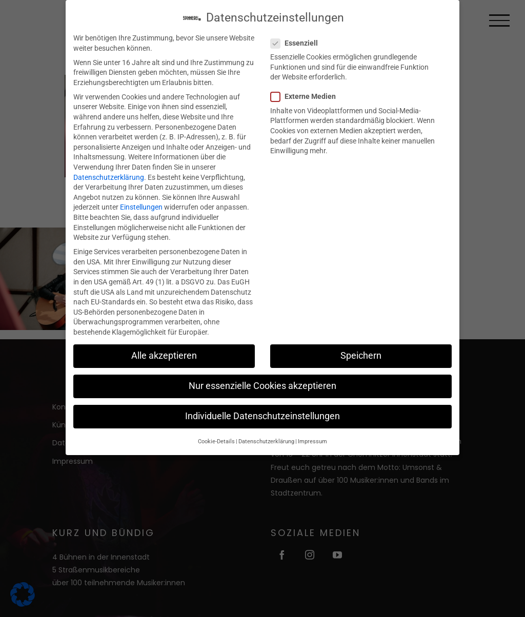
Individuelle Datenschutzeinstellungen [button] (262, 414)
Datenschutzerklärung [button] (266, 439)
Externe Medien (307, 95)
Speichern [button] (360, 353)
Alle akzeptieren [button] (164, 353)
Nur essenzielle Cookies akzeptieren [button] (262, 384)
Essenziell (298, 41)
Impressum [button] (312, 439)
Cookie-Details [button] (216, 439)
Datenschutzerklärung (108, 175)
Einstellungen (141, 205)
